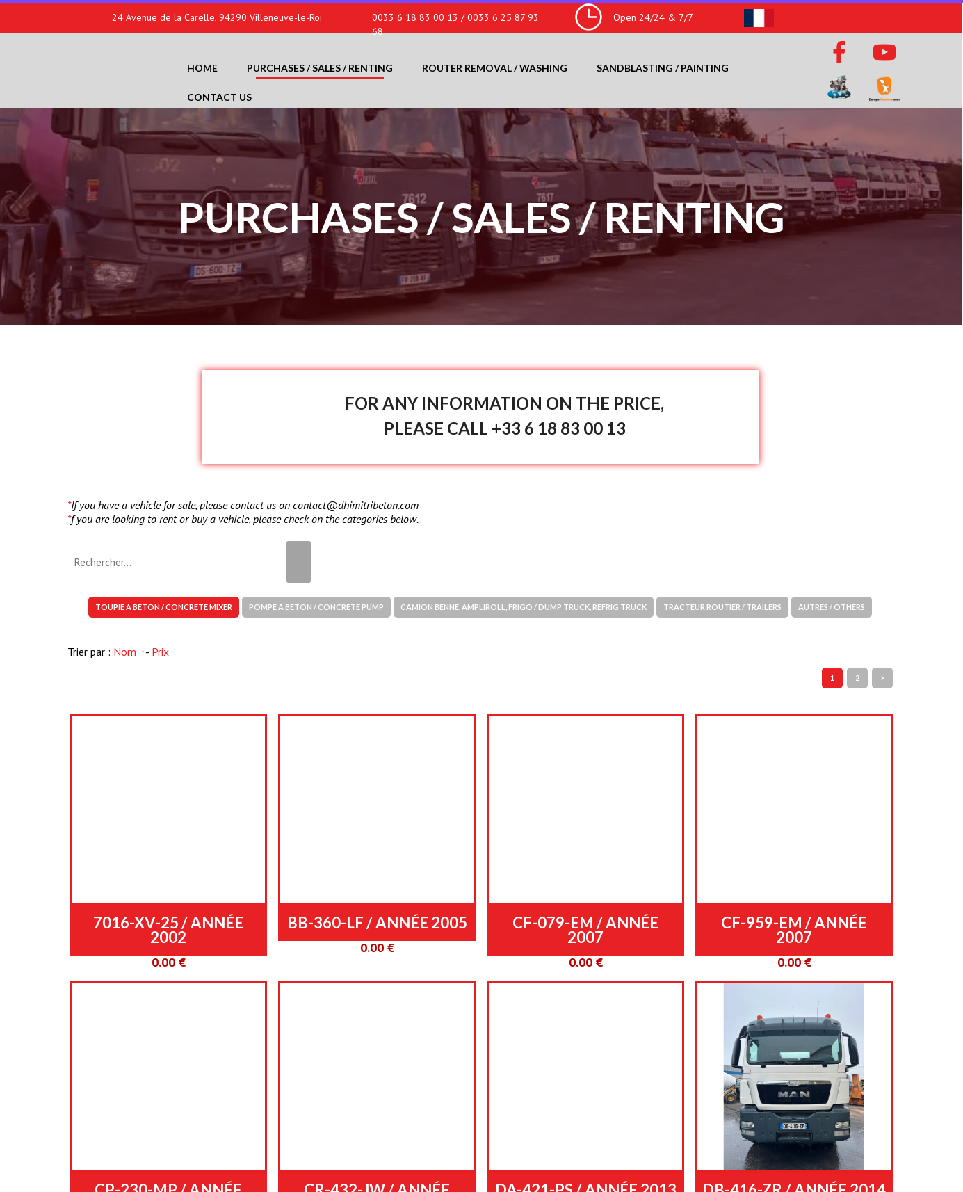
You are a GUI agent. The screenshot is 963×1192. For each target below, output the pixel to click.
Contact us (219, 97)
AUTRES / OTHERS (831, 606)
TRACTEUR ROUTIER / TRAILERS (722, 606)
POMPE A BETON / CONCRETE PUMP (316, 606)
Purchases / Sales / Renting (320, 68)
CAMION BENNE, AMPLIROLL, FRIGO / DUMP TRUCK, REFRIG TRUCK (523, 606)
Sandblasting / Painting (663, 68)
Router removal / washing (494, 68)
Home (202, 68)
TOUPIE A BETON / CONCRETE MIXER (163, 606)
